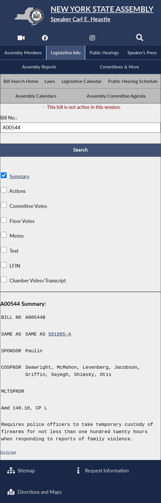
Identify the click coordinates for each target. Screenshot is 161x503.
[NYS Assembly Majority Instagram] (92, 39)
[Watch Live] (20, 39)
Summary (19, 177)
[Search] (140, 39)
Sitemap (21, 471)
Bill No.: (8, 118)
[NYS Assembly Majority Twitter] (68, 39)
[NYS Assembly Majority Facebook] (44, 39)
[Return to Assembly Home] (81, 16)
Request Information (102, 471)
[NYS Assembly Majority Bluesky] (116, 39)
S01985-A (59, 334)
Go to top (8, 452)
